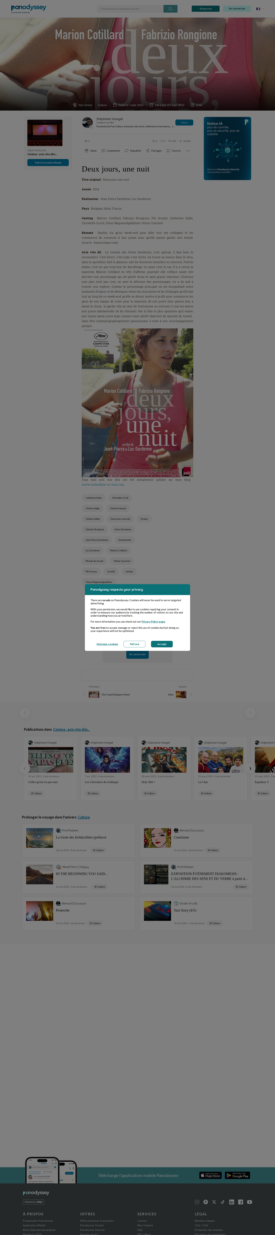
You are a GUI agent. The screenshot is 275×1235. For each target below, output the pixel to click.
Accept (161, 644)
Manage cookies (107, 644)
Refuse (134, 644)
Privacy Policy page (153, 621)
